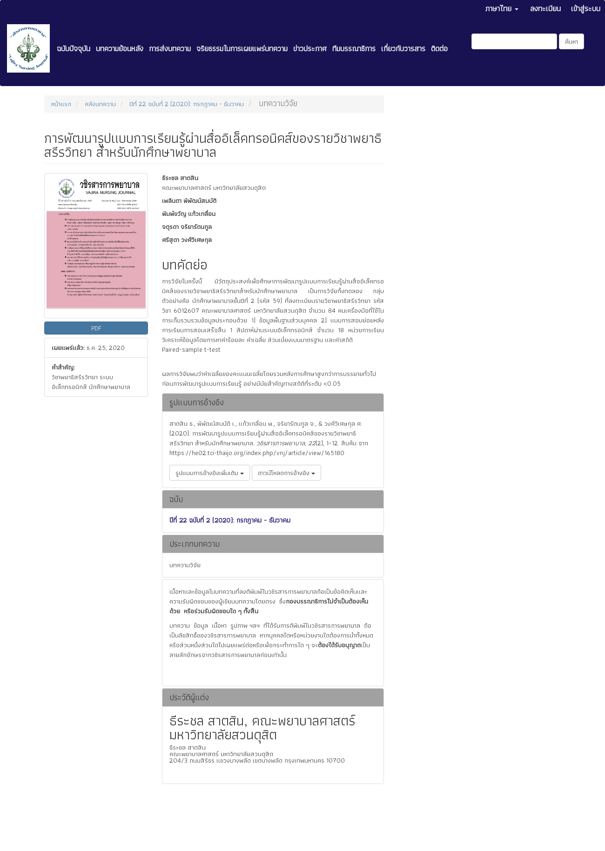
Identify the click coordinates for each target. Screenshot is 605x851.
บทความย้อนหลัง (119, 48)
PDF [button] (96, 328)
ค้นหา (571, 41)
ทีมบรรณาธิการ (354, 48)
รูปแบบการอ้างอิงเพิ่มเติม (209, 473)
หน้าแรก (61, 104)
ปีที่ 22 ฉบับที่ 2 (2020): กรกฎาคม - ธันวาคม (186, 104)
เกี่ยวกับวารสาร (403, 48)
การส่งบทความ (170, 48)
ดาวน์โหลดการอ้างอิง (286, 473)
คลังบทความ (100, 104)
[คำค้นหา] (514, 41)
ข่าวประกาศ (310, 48)
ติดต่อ (439, 48)
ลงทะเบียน (545, 8)
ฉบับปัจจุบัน (73, 48)
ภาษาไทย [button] (501, 8)
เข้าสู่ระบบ (585, 8)
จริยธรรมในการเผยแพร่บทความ (242, 48)
